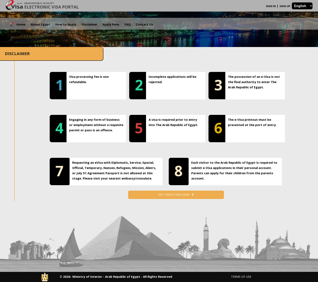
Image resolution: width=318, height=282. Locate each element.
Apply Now (111, 24)
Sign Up (285, 6)
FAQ (128, 24)
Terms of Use (241, 277)
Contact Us (144, 24)
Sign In (271, 6)
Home (20, 24)
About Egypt (40, 24)
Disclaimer (89, 24)
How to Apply (65, 24)
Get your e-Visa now (176, 195)
